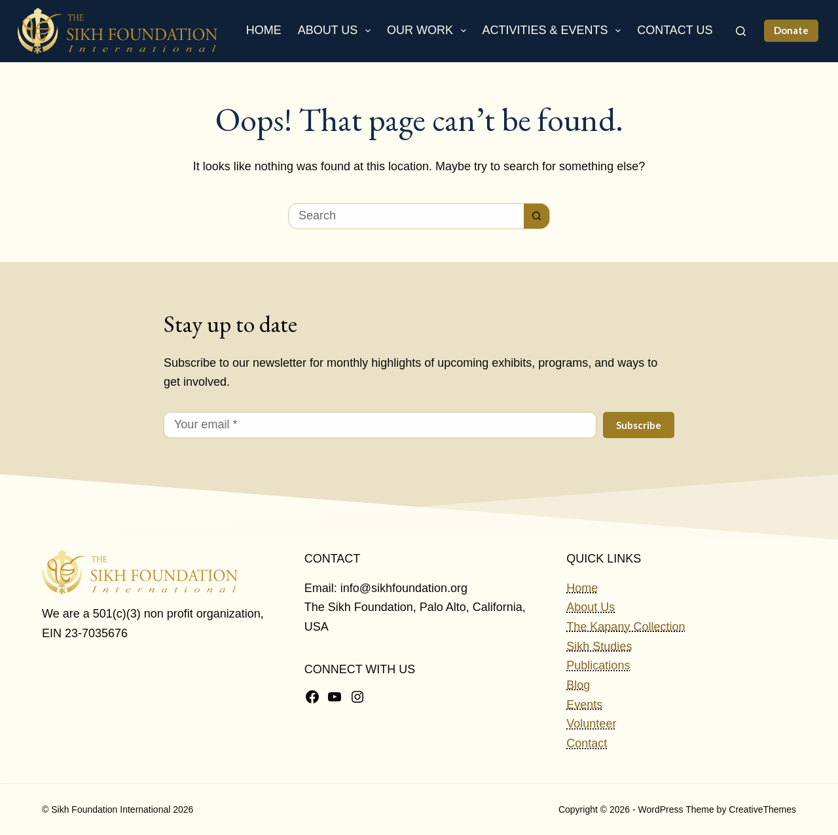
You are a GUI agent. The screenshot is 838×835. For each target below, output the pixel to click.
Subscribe (638, 425)
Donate (791, 30)
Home (264, 30)
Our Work (429, 31)
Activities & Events (555, 31)
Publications (598, 665)
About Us (337, 31)
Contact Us (674, 30)
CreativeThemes (762, 809)
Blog (578, 685)
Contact (586, 743)
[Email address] (380, 425)
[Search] (741, 31)
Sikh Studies (599, 646)
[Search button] (537, 216)
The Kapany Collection (625, 626)
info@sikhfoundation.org (403, 588)
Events (584, 704)
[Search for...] (406, 216)
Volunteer (591, 723)
